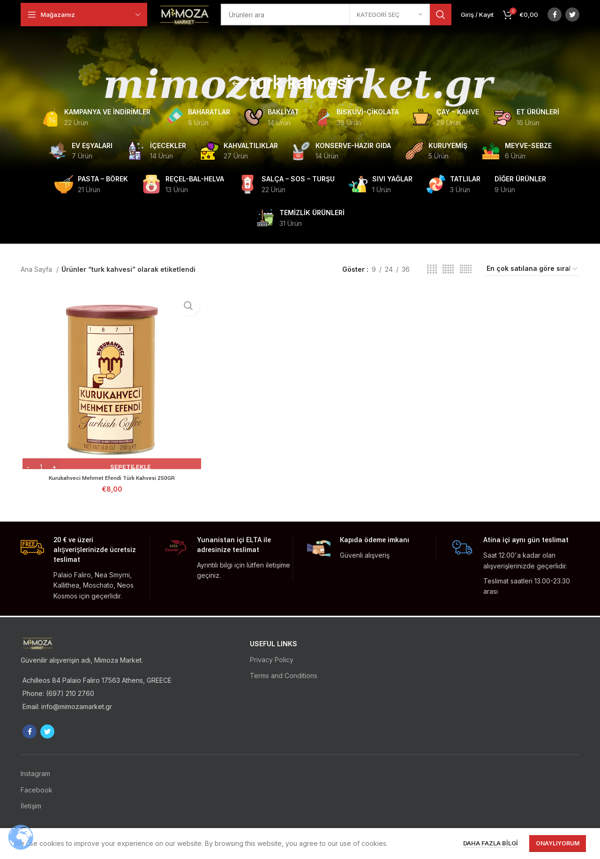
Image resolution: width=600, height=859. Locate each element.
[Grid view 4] (432, 269)
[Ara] (345, 19)
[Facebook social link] (555, 19)
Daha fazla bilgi (490, 843)
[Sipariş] (532, 269)
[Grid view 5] (448, 269)
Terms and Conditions (283, 676)
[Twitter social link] (572, 19)
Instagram (35, 773)
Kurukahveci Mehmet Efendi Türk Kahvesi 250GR (111, 479)
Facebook (36, 790)
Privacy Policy (271, 660)
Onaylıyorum (557, 843)
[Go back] (237, 84)
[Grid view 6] (466, 269)
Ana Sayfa (37, 269)
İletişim (31, 806)
